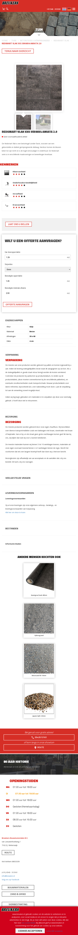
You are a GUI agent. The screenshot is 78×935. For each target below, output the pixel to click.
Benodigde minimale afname (15, 288)
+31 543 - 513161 (54, 9)
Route (39, 747)
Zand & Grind (18, 894)
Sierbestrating (18, 904)
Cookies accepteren (30, 931)
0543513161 (39, 737)
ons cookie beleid (28, 923)
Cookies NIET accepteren (54, 931)
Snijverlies (8, 264)
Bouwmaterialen (18, 887)
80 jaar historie (16, 761)
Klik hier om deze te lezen (15, 512)
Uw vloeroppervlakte (12, 252)
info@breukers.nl (8, 876)
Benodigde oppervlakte (13, 276)
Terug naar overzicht (17, 51)
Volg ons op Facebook (10, 879)
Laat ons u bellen (18, 224)
